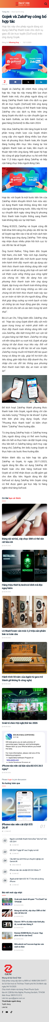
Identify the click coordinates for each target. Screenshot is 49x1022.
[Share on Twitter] (28, 82)
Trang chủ (5, 12)
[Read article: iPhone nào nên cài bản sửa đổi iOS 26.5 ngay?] (24, 747)
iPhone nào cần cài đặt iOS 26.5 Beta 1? (25, 870)
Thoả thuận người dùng (11, 1001)
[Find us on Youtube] (7, 1012)
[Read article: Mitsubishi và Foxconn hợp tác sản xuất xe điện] (7, 946)
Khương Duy (14, 42)
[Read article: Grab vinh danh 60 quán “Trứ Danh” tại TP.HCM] (7, 901)
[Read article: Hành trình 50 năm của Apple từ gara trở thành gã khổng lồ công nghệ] (24, 658)
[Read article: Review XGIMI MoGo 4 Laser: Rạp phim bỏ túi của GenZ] (7, 935)
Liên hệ (4, 1007)
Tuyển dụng (6, 1004)
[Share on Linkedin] (41, 82)
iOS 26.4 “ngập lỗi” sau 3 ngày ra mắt (24, 850)
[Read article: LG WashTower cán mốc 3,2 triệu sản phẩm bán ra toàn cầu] (24, 612)
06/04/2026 (6, 545)
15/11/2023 (27, 42)
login (10, 780)
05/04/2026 (6, 637)
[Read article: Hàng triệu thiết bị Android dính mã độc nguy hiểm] (24, 566)
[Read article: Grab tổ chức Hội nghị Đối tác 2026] (24, 704)
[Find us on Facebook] (2, 1012)
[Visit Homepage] (22, 4)
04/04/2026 (6, 726)
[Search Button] (45, 4)
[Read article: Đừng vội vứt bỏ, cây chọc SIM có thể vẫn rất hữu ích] (24, 520)
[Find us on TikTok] (11, 1012)
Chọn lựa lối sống (17, 12)
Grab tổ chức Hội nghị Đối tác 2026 (20, 723)
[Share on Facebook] (15, 82)
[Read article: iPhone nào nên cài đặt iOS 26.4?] (24, 805)
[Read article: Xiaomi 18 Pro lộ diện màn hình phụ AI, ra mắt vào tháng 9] (7, 924)
